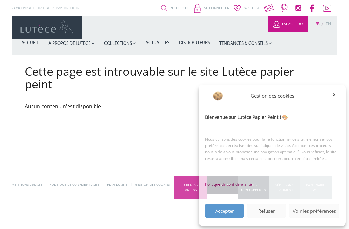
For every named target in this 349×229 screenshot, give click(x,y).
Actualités (202, 27)
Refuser (266, 211)
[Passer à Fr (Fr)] (317, 23)
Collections (170, 27)
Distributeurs (232, 27)
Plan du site (118, 184)
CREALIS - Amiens (191, 187)
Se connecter (211, 7)
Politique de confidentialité (228, 184)
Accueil (96, 27)
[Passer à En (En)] (328, 23)
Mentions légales (27, 184)
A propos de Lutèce (130, 27)
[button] (336, 96)
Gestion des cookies (152, 184)
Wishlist (247, 7)
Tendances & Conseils (273, 27)
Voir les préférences (314, 211)
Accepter (224, 211)
